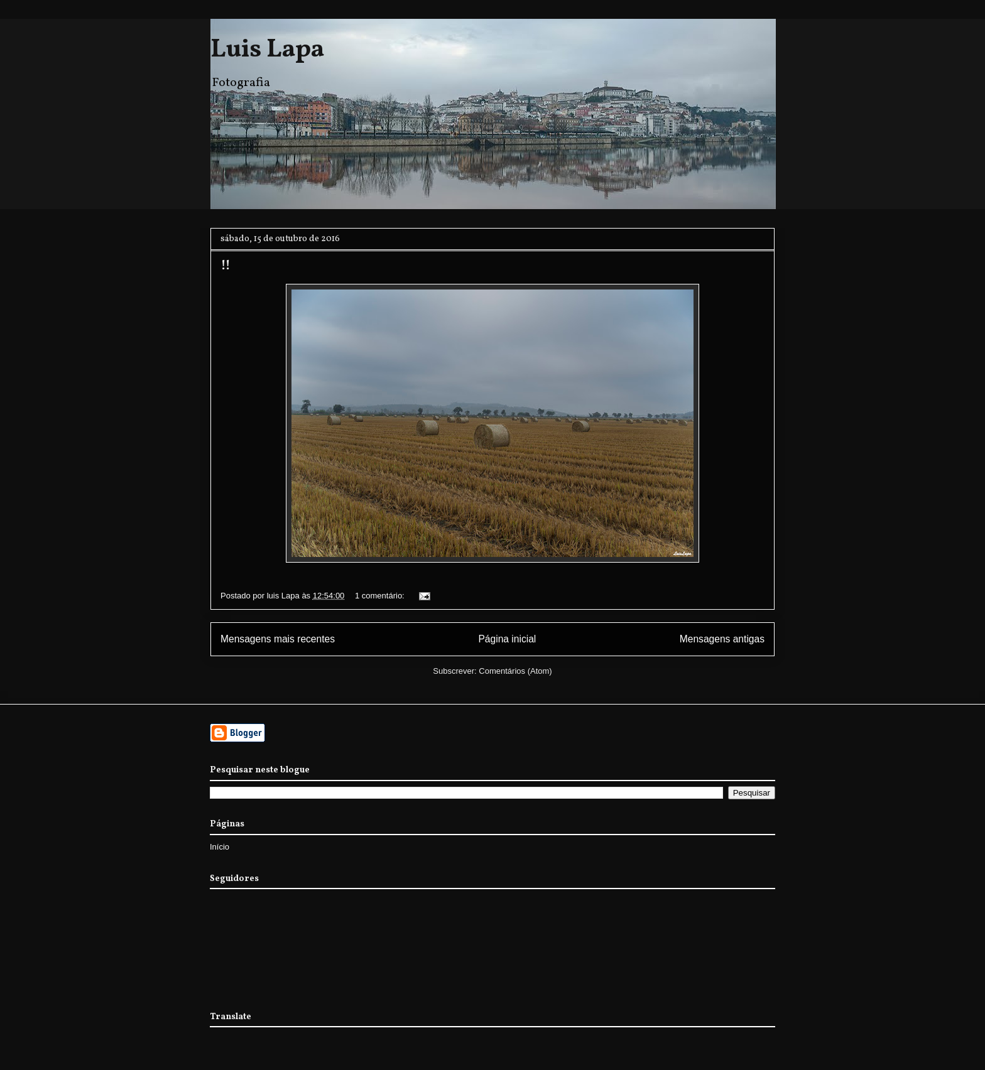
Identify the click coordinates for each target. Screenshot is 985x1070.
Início (219, 846)
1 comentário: (380, 595)
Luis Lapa (267, 50)
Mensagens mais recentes (277, 639)
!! (225, 266)
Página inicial (507, 639)
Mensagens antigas (722, 639)
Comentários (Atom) (515, 671)
